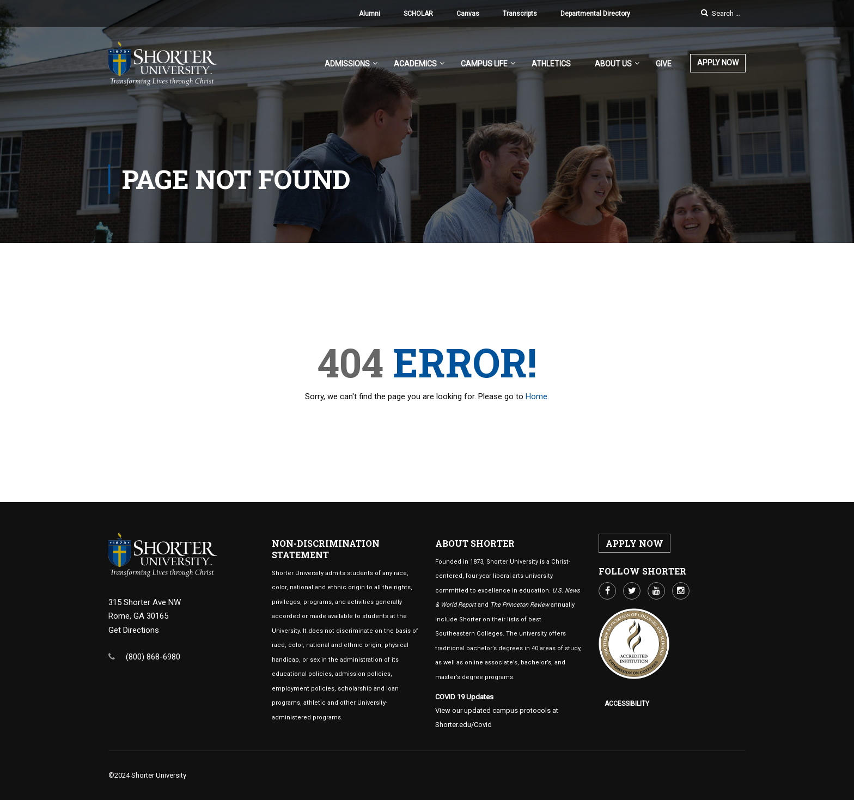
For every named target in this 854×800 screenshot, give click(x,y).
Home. (537, 396)
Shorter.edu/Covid (463, 724)
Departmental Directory (595, 13)
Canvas (467, 13)
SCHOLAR (418, 13)
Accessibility (627, 703)
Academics (415, 63)
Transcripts (520, 13)
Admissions (347, 63)
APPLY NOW (718, 62)
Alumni (369, 13)
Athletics (551, 63)
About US (613, 63)
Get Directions (133, 630)
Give (664, 63)
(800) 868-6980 (153, 657)
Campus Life (484, 63)
